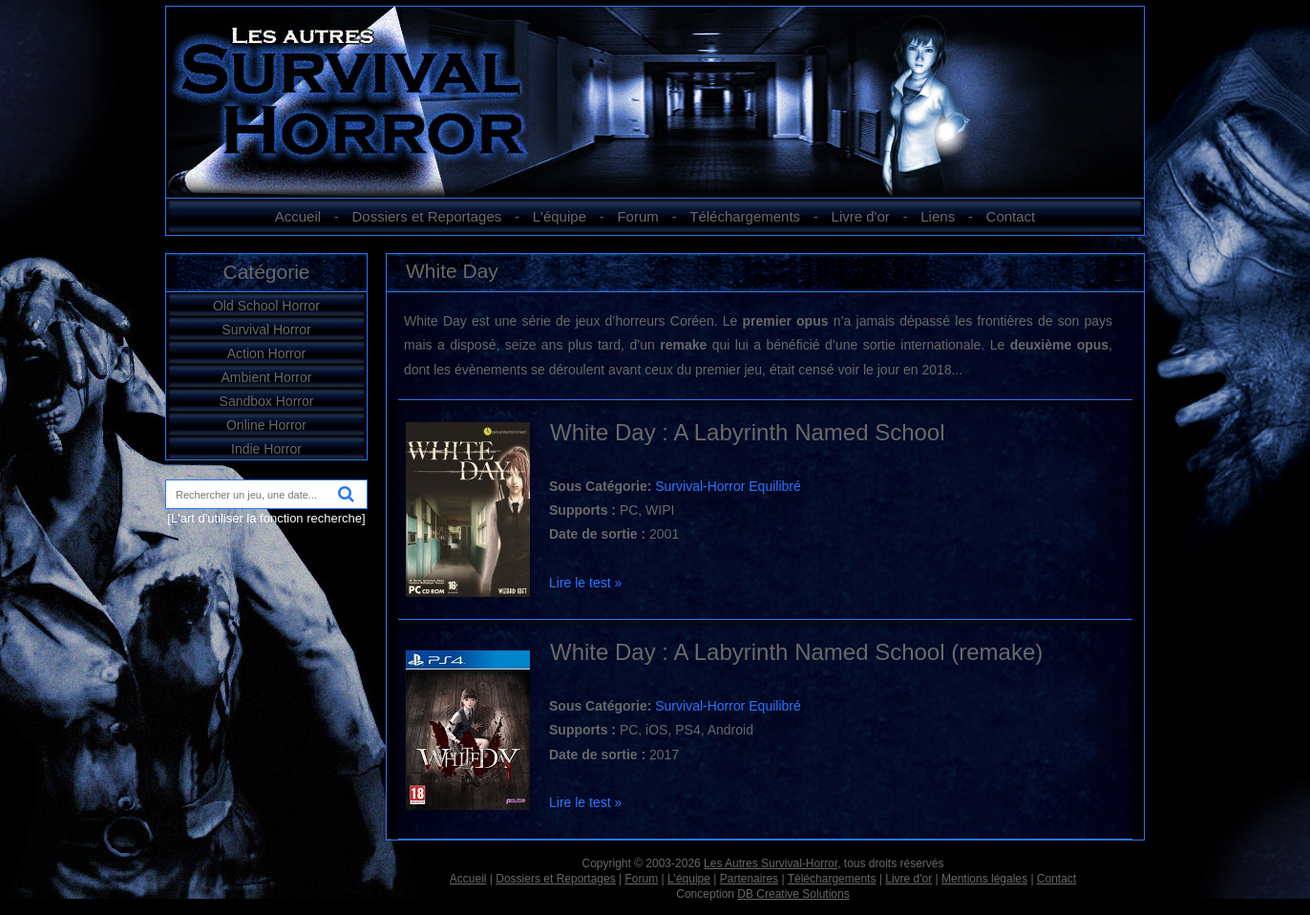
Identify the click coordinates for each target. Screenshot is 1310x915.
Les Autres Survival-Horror (770, 863)
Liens (937, 216)
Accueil (298, 216)
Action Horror (266, 353)
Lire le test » (585, 582)
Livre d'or (861, 216)
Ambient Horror (267, 377)
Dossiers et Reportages (427, 216)
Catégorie (265, 272)
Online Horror (266, 425)
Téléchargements (744, 216)
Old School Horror (266, 305)
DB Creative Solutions (793, 894)
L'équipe (559, 216)
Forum (637, 216)
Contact (1011, 216)
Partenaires (749, 878)
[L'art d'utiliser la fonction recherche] (266, 518)
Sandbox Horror (267, 401)
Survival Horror (266, 329)
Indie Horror (266, 449)
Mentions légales (984, 878)
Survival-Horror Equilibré (728, 486)
